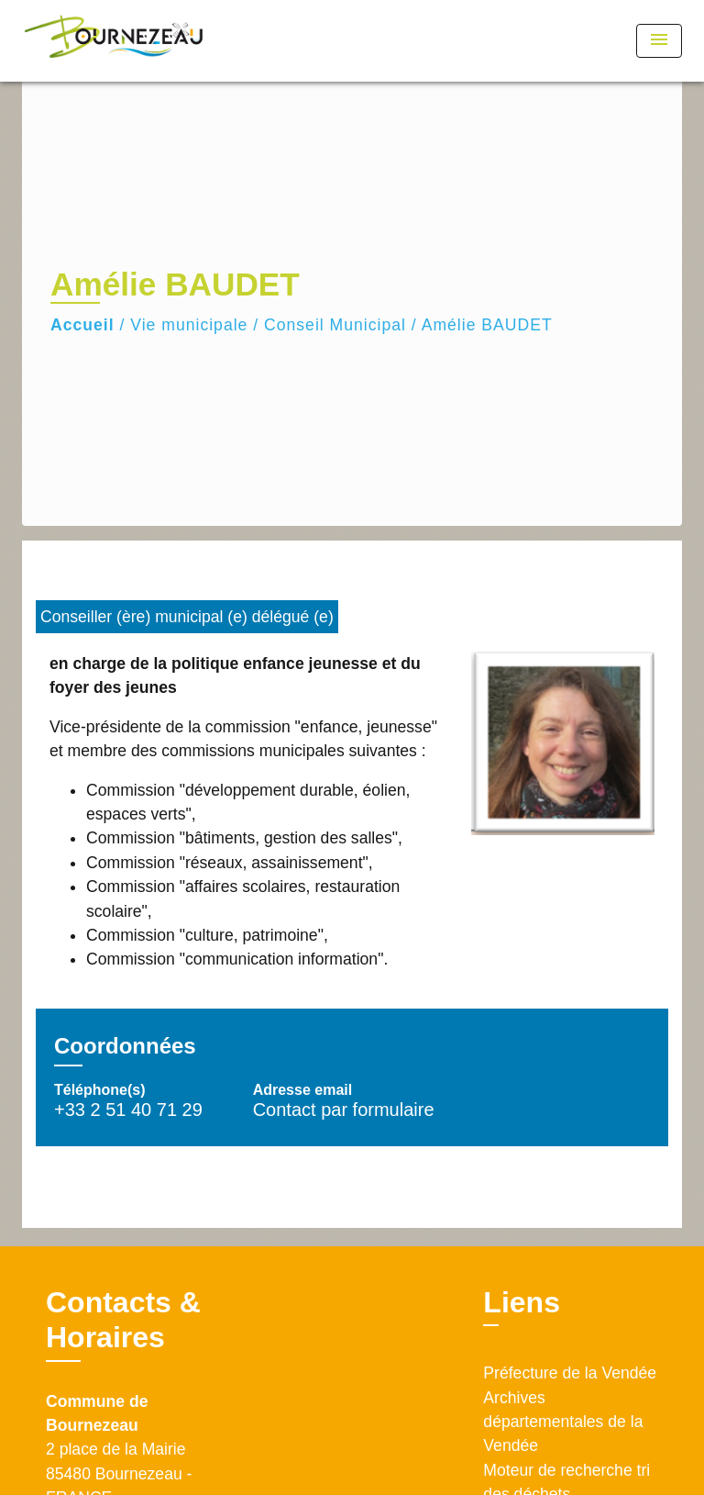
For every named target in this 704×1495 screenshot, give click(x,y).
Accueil (82, 325)
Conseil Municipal (335, 325)
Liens (521, 1302)
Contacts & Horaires (123, 1320)
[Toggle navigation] (659, 41)
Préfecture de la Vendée (569, 1373)
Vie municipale (189, 325)
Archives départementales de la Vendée (563, 1422)
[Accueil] (113, 40)
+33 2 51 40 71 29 (128, 1109)
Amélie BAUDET (487, 325)
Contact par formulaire (343, 1109)
